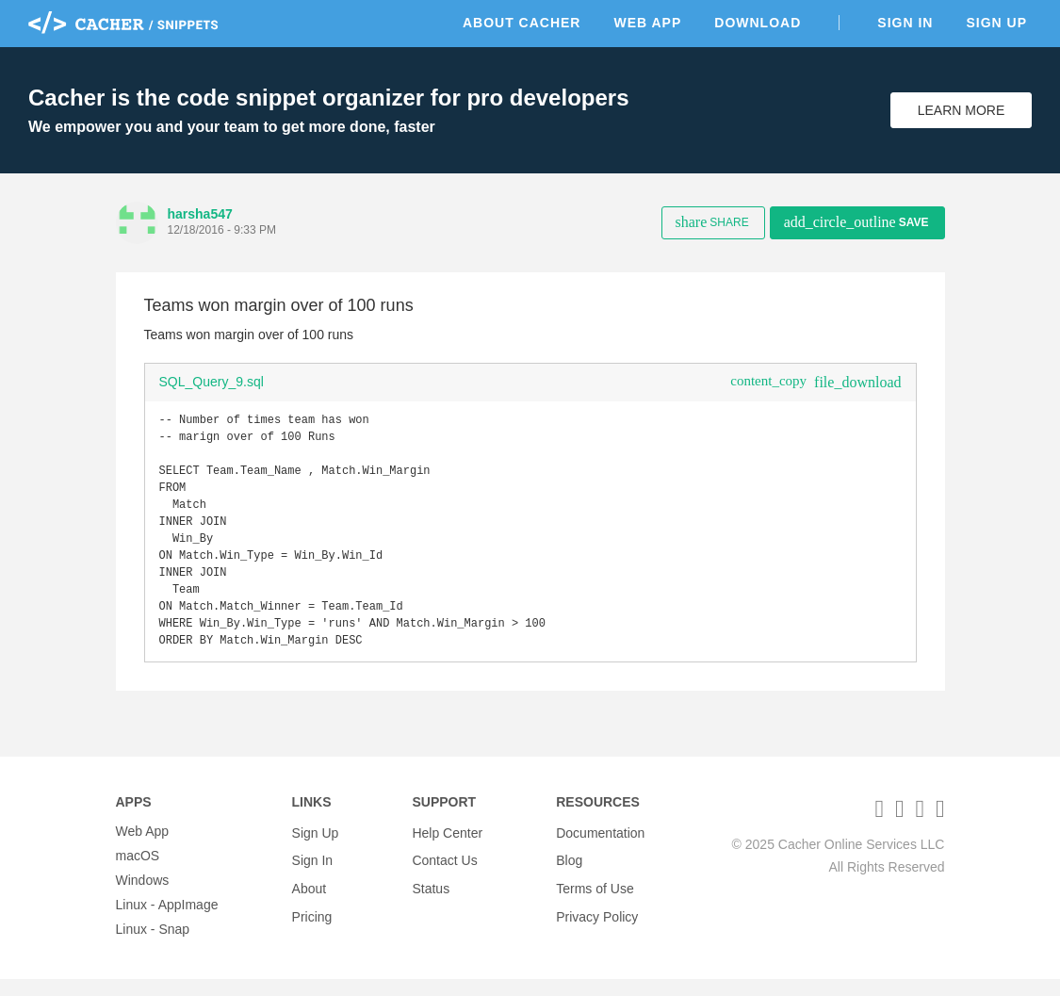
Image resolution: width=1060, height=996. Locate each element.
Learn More (961, 110)
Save (856, 222)
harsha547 (200, 213)
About (309, 897)
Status (430, 897)
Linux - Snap (153, 946)
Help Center (447, 848)
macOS (138, 872)
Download (757, 22)
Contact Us (444, 872)
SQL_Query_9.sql (211, 381)
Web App (647, 22)
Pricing (312, 921)
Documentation (600, 848)
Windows (143, 897)
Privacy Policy (597, 921)
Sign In (905, 22)
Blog (569, 872)
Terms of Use (594, 897)
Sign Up (996, 22)
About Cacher (522, 22)
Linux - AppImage (167, 921)
